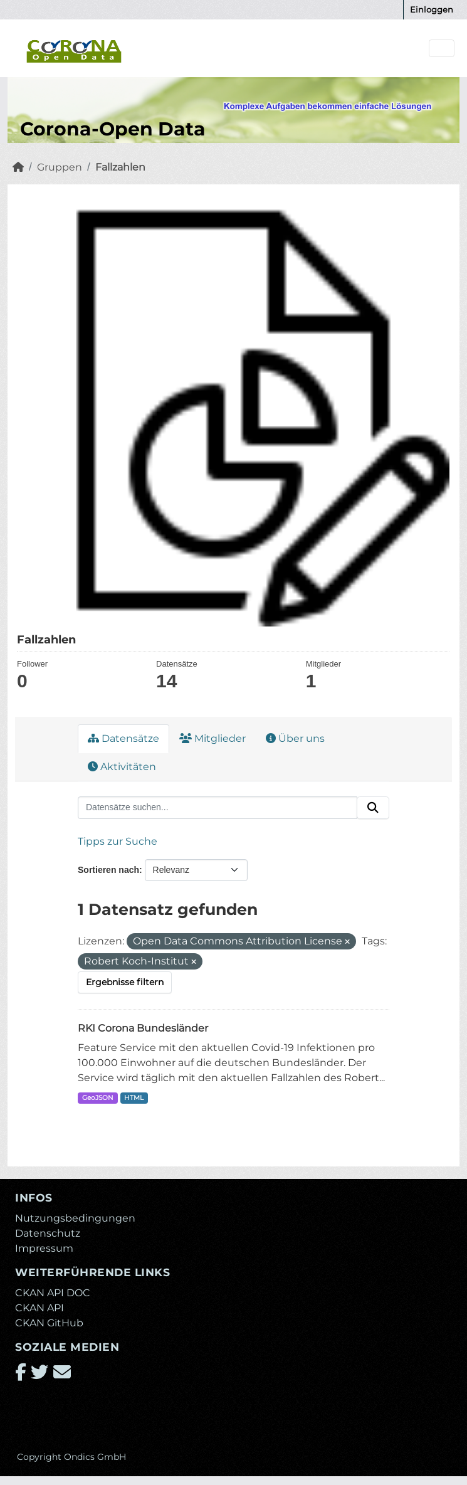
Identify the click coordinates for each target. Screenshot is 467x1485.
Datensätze (123, 738)
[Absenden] (373, 807)
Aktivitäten (122, 767)
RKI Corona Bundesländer (143, 1028)
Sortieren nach (108, 870)
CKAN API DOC (52, 1293)
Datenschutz (47, 1233)
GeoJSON (97, 1098)
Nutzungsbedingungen (75, 1218)
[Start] (18, 167)
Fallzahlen (120, 167)
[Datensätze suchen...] (217, 807)
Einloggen (431, 9)
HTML (134, 1098)
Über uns (295, 738)
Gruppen (59, 167)
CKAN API (39, 1308)
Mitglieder (212, 738)
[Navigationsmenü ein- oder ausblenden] (441, 49)
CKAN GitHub (49, 1323)
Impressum (44, 1248)
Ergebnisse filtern (125, 982)
